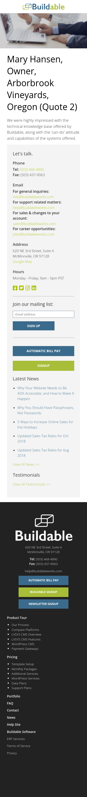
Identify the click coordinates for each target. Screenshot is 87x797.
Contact (13, 710)
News (11, 717)
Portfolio (13, 696)
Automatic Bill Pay (44, 351)
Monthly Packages (24, 669)
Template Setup (23, 664)
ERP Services (16, 738)
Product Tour (17, 617)
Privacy (12, 753)
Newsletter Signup (43, 604)
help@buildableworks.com (34, 207)
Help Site (13, 724)
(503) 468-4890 (32, 169)
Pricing (12, 657)
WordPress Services (25, 678)
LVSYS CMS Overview (26, 634)
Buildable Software (21, 731)
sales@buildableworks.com (34, 223)
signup (43, 365)
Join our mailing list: (33, 304)
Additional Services (25, 673)
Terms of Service (18, 745)
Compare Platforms (25, 629)
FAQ (10, 703)
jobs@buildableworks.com (33, 234)
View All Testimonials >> (32, 484)
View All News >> (26, 464)
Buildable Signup (43, 592)
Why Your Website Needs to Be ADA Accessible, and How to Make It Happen (45, 393)
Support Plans (22, 688)
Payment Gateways (25, 648)
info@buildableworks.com (33, 196)
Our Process (20, 624)
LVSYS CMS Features (26, 639)
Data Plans (19, 683)
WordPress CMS (23, 644)
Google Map (22, 261)
